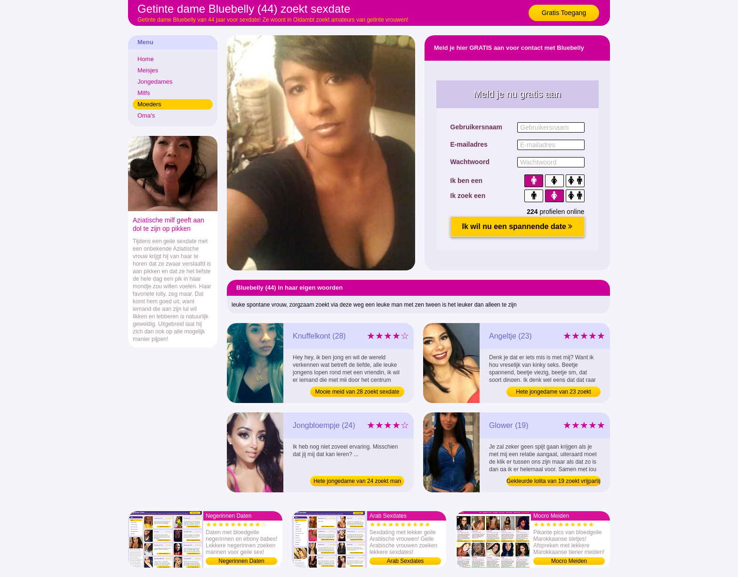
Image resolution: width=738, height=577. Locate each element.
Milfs (143, 92)
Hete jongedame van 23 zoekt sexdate (553, 392)
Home (145, 59)
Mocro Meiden (569, 561)
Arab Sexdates (405, 561)
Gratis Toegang (564, 12)
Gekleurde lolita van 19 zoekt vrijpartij (553, 481)
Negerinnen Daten (241, 561)
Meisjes (147, 70)
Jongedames (154, 81)
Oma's (146, 115)
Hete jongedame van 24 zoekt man (357, 481)
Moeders (149, 104)
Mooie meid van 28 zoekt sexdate (357, 391)
